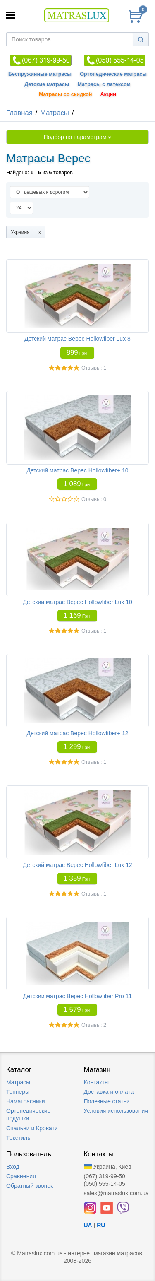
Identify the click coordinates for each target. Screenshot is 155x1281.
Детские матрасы (46, 84)
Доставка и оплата (109, 1091)
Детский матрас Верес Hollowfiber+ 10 (77, 470)
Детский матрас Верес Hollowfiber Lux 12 (77, 865)
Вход (12, 1166)
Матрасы (54, 113)
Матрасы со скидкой (65, 94)
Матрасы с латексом (103, 84)
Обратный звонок (29, 1185)
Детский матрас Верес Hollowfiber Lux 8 (77, 338)
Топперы (17, 1091)
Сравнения (21, 1176)
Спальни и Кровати (32, 1128)
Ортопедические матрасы (113, 74)
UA (88, 1225)
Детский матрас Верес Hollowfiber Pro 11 (77, 996)
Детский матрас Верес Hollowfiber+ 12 (77, 733)
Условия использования (116, 1111)
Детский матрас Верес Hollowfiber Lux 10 (77, 602)
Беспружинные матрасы (40, 74)
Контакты (96, 1082)
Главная (19, 113)
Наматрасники (25, 1101)
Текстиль (18, 1137)
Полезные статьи (107, 1101)
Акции (108, 94)
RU (101, 1225)
